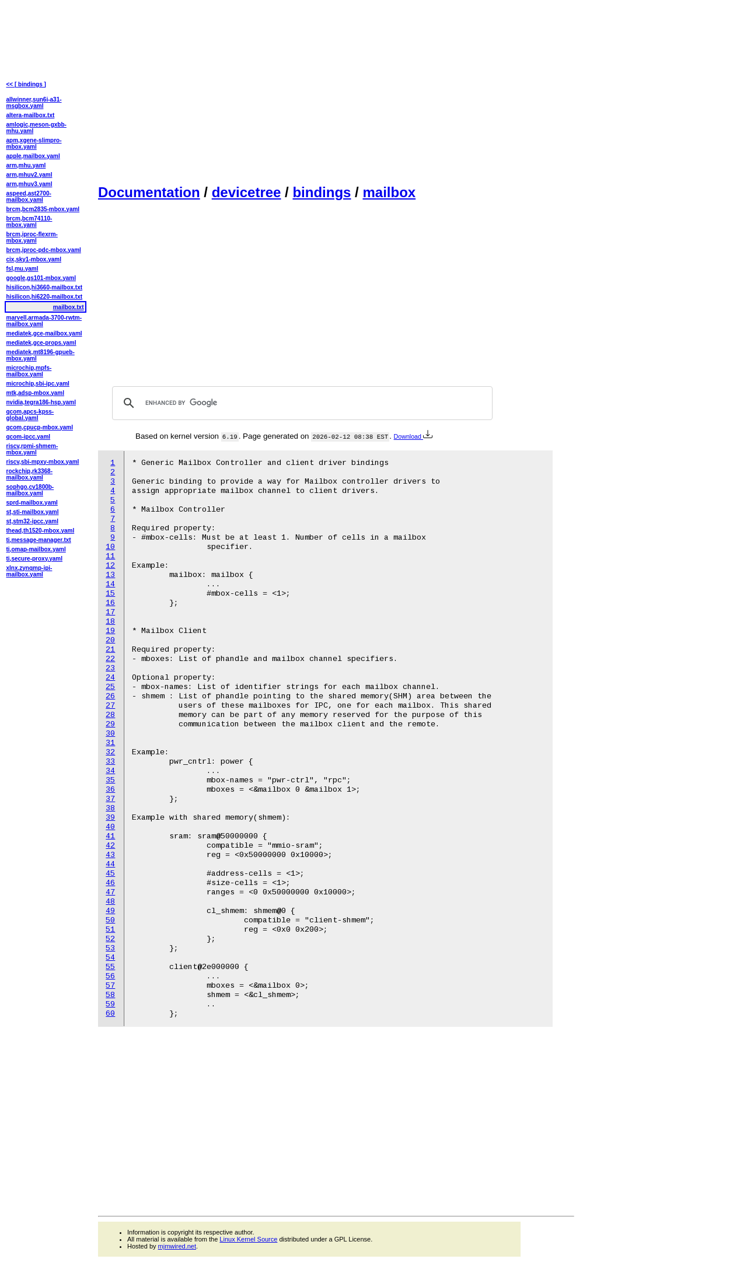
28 (110, 715)
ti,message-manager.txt (38, 540)
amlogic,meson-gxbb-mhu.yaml (36, 127)
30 (110, 733)
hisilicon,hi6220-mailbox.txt (44, 296)
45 (110, 873)
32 (110, 752)
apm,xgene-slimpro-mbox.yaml (34, 143)
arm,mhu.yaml (26, 165)
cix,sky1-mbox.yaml (34, 259)
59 (110, 1004)
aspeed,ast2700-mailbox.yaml (28, 196)
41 (110, 836)
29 (110, 724)
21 (110, 649)
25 (110, 687)
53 (110, 948)
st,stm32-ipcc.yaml (32, 521)
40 (110, 827)
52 (110, 939)
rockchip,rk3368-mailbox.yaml (29, 474)
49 (110, 911)
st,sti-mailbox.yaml (32, 512)
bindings (321, 192)
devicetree (246, 192)
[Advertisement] (336, 91)
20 (110, 640)
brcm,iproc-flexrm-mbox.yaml (32, 237)
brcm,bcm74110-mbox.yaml (29, 221)
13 (110, 575)
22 (110, 659)
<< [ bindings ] (26, 84)
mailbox (389, 192)
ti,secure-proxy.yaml (34, 558)
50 (110, 920)
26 (110, 696)
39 (110, 817)
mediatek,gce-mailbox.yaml (44, 333)
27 (110, 705)
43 (110, 855)
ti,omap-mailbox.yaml (36, 549)
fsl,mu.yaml (22, 268)
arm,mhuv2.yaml (29, 175)
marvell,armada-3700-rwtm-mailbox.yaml (44, 320)
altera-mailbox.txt (30, 115)
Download (413, 436)
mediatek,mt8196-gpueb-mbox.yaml (40, 355)
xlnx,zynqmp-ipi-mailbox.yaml (29, 571)
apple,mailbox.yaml (33, 156)
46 (110, 883)
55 (110, 967)
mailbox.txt (68, 307)
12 (110, 565)
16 (110, 603)
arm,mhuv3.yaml (29, 184)
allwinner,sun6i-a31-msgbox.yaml (34, 102)
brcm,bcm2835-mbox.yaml (43, 209)
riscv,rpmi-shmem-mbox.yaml (32, 449)
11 (110, 556)
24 (110, 677)
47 (110, 892)
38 (110, 808)
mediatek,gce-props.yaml (41, 343)
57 (110, 985)
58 (110, 995)
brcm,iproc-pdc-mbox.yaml (43, 250)
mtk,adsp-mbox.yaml (35, 393)
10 (110, 547)
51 (110, 929)
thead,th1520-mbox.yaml (40, 530)
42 (110, 845)
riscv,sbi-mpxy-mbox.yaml (42, 462)
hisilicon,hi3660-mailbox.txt (44, 287)
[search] (300, 403)
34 (110, 771)
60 (110, 1013)
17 (110, 612)
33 (110, 761)
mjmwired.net (177, 1246)
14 (110, 584)
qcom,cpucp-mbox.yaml (39, 427)
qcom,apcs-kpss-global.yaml (30, 414)
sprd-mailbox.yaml (32, 502)
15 (110, 593)
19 (110, 631)
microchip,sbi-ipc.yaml (37, 383)
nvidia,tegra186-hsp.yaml (41, 402)
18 (110, 621)
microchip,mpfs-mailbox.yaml (29, 371)
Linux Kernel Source (248, 1239)
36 (110, 789)
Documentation (149, 192)
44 (110, 864)
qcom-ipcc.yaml (28, 436)
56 (110, 976)
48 (110, 901)
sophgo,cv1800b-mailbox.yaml (30, 490)
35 (110, 780)
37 (110, 799)
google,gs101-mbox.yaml (41, 278)
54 (110, 957)
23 (110, 668)
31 (110, 743)
